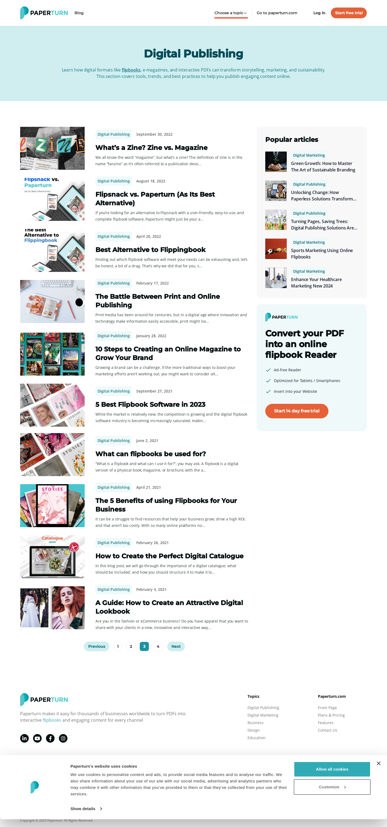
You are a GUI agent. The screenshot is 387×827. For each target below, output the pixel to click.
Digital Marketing (309, 155)
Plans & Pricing (331, 715)
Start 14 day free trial (297, 411)
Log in (319, 12)
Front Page (327, 707)
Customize (332, 794)
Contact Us (327, 730)
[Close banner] (379, 771)
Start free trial (349, 12)
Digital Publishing (114, 134)
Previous (96, 646)
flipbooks (131, 70)
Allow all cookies (332, 777)
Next (176, 646)
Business (256, 722)
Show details (82, 816)
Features (326, 722)
